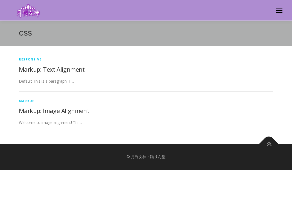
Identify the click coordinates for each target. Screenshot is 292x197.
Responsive (30, 59)
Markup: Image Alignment (54, 110)
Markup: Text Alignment (52, 69)
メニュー (279, 10)
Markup (26, 101)
